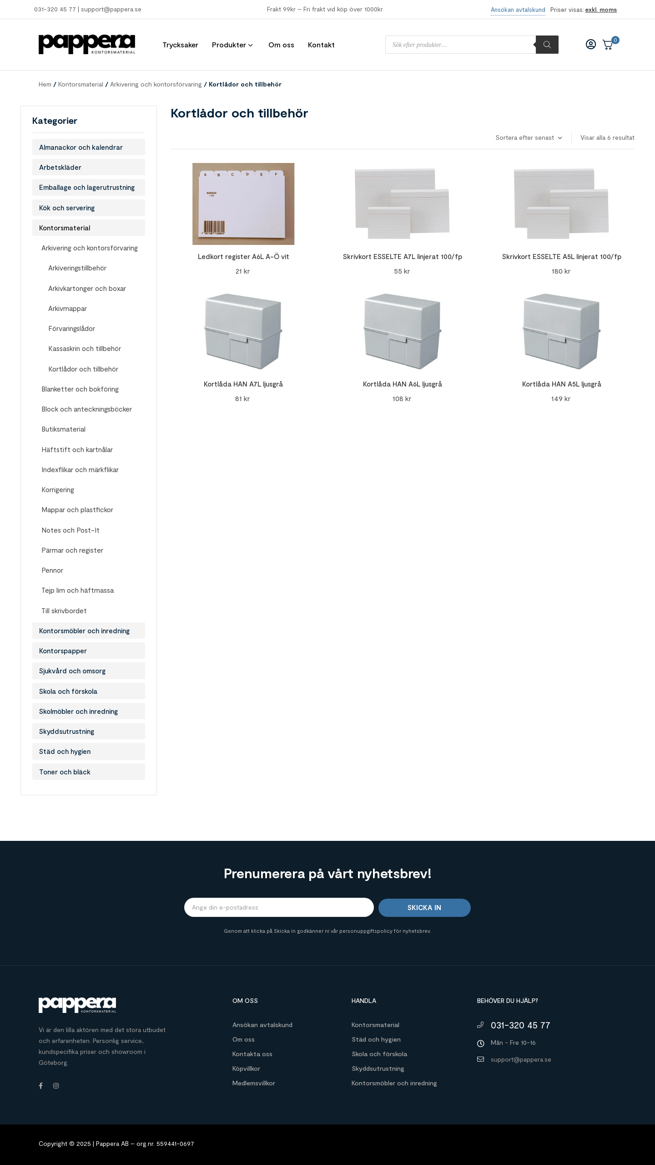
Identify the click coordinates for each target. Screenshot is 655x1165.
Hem (45, 84)
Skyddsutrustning (66, 731)
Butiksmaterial (63, 429)
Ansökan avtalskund (262, 1024)
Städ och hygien (65, 751)
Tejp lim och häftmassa (77, 590)
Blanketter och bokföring (80, 389)
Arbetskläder (60, 167)
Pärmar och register (72, 550)
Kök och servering (67, 207)
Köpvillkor (246, 1068)
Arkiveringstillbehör (77, 268)
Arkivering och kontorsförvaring (156, 84)
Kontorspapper (63, 650)
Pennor (52, 570)
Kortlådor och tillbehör (83, 369)
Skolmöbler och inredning (78, 711)
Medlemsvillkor (253, 1083)
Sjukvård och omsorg (72, 670)
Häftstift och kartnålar (77, 449)
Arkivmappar (67, 308)
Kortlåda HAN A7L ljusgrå (243, 384)
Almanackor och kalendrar (81, 147)
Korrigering (57, 489)
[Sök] (547, 45)
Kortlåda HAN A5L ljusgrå (561, 384)
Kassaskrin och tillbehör (84, 348)
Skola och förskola (68, 691)
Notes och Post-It (70, 530)
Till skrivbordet (64, 610)
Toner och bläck (65, 772)
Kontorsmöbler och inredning (84, 630)
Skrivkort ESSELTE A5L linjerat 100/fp (561, 256)
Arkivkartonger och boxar (87, 288)
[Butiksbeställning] (528, 137)
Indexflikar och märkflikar (80, 469)
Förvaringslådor (71, 328)
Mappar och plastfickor (77, 509)
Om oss (243, 1039)
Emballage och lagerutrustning (87, 187)
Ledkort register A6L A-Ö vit (243, 256)
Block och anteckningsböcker (86, 409)
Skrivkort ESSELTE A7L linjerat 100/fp (402, 256)
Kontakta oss (252, 1054)
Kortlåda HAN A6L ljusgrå (402, 384)
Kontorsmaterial (80, 84)
